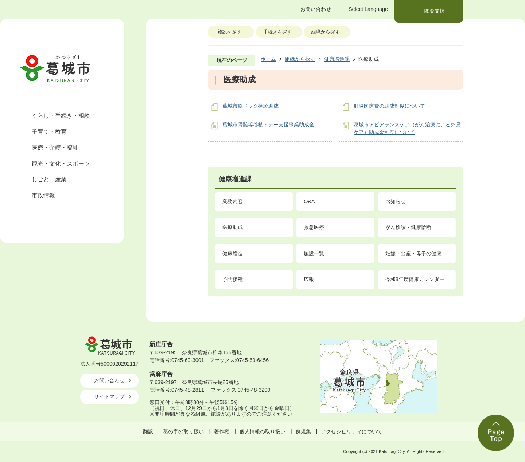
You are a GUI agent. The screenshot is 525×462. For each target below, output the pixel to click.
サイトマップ (109, 396)
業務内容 (232, 201)
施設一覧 (314, 253)
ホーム (268, 59)
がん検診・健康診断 (408, 227)
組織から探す (325, 32)
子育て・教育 (49, 132)
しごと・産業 (49, 179)
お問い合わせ (109, 380)
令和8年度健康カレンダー (414, 279)
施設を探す (229, 32)
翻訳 (148, 431)
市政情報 (43, 195)
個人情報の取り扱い (262, 431)
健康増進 (232, 253)
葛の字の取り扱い (183, 431)
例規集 (303, 431)
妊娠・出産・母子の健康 (413, 253)
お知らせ (395, 201)
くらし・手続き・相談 (61, 115)
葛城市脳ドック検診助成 (250, 106)
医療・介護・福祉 (55, 148)
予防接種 (232, 279)
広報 (309, 279)
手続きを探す (277, 32)
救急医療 (314, 227)
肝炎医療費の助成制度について (389, 106)
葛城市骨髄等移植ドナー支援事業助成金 (268, 124)
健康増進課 (337, 59)
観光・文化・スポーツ (61, 164)
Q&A (309, 201)
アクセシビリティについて (351, 431)
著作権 (221, 431)
